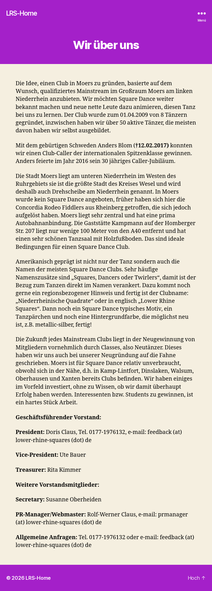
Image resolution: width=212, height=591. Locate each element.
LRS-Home (21, 13)
